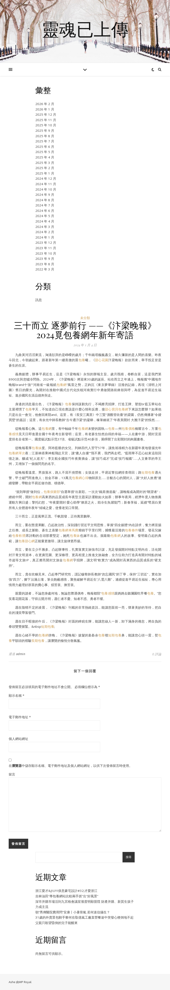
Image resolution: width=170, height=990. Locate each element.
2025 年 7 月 (44, 141)
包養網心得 (80, 478)
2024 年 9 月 (44, 194)
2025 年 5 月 (44, 152)
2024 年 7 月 (44, 205)
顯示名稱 (16, 695)
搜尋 (128, 857)
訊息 (38, 300)
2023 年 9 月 (44, 258)
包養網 (62, 384)
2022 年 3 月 (44, 269)
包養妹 (37, 448)
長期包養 (37, 640)
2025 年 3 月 (44, 162)
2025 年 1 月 (44, 173)
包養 (81, 360)
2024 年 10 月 (45, 189)
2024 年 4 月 (44, 221)
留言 (12, 774)
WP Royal (25, 982)
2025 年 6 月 (44, 146)
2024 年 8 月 (44, 200)
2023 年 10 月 (45, 253)
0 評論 (156, 654)
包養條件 (131, 530)
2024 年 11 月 (45, 184)
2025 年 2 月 (44, 168)
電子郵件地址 (20, 717)
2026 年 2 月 (44, 104)
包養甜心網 (26, 541)
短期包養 (148, 472)
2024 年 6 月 (44, 210)
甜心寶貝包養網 (116, 409)
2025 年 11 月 (45, 120)
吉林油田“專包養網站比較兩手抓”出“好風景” (66, 896)
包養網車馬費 (68, 530)
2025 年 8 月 (44, 136)
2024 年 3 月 (44, 226)
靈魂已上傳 (85, 29)
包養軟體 (19, 535)
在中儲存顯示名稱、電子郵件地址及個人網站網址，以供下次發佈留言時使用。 (70, 765)
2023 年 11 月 (45, 248)
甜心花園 (101, 360)
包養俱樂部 (52, 491)
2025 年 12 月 (45, 114)
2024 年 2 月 (44, 232)
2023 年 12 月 (45, 242)
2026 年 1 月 (44, 109)
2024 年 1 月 (44, 237)
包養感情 (107, 593)
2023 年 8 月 (44, 264)
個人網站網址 (18, 738)
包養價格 (128, 428)
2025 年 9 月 (44, 130)
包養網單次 (17, 453)
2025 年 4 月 (44, 157)
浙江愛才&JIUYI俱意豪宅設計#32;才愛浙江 (66, 890)
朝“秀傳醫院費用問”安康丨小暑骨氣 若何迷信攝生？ (72, 912)
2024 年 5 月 (44, 216)
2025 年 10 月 (45, 125)
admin (20, 654)
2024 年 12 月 (45, 178)
